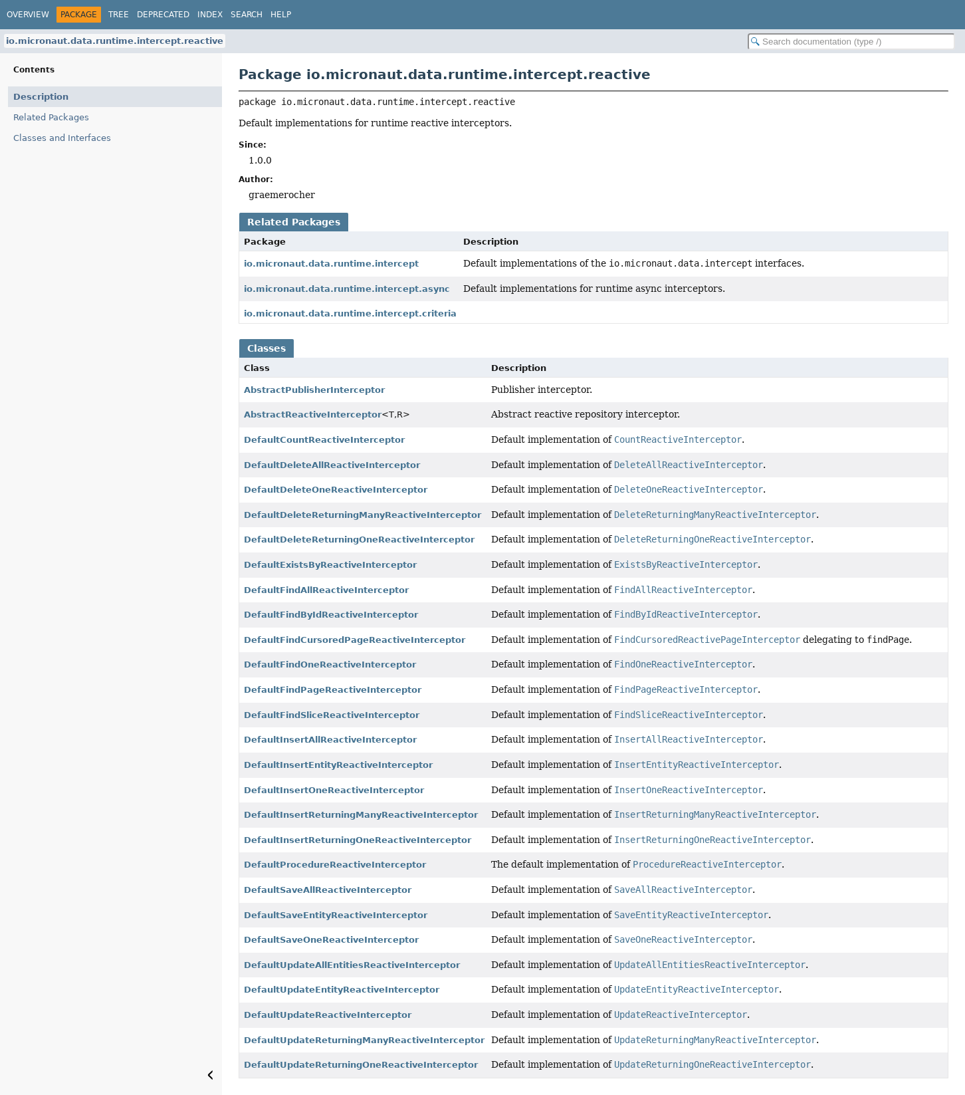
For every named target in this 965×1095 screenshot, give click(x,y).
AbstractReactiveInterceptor (312, 415)
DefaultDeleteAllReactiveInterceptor (332, 465)
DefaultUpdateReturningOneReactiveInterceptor (361, 1065)
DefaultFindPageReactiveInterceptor (332, 690)
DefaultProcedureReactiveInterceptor (335, 865)
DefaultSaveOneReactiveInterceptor (331, 940)
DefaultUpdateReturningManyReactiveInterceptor (364, 1040)
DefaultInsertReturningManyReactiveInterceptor (361, 815)
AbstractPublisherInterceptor (314, 390)
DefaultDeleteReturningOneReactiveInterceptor (359, 540)
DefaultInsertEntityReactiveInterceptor (338, 765)
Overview (28, 14)
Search (247, 14)
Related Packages (51, 117)
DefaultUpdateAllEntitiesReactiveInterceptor (352, 965)
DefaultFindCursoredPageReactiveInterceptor (354, 640)
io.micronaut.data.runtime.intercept (331, 264)
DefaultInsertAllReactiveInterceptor (330, 740)
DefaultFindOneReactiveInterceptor (330, 664)
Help (280, 14)
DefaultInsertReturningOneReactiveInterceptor (357, 840)
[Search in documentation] (851, 41)
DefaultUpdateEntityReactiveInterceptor (341, 990)
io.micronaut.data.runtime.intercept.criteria (350, 313)
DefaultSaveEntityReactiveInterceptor (335, 915)
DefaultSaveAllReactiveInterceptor (327, 890)
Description (40, 97)
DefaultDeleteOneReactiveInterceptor (335, 490)
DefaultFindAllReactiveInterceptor (326, 590)
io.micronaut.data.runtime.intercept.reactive (114, 41)
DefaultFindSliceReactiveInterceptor (331, 715)
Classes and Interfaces (62, 138)
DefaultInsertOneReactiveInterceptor (334, 790)
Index (210, 14)
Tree (118, 14)
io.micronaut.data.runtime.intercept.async (347, 289)
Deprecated (163, 14)
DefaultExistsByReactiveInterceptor (330, 565)
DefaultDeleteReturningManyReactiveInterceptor (362, 515)
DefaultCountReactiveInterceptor (324, 440)
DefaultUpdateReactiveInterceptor (327, 1015)
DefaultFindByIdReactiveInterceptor (331, 615)
